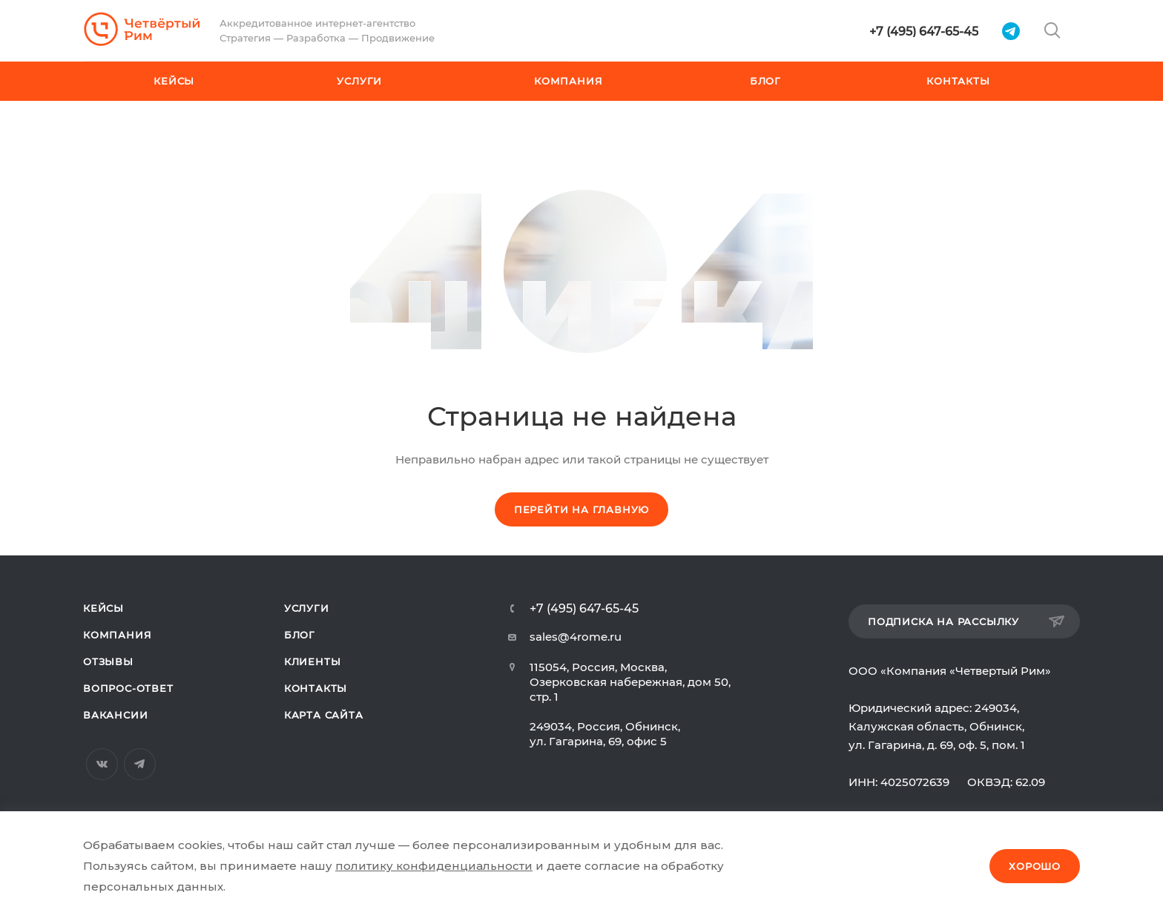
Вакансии (115, 715)
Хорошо (1035, 866)
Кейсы (103, 608)
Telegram (140, 764)
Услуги (306, 608)
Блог (299, 635)
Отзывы (108, 661)
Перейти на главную (581, 509)
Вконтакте (102, 764)
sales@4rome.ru (576, 637)
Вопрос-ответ (128, 688)
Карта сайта (323, 715)
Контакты (315, 688)
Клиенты (312, 661)
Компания (117, 635)
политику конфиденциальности (434, 866)
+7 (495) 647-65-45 (923, 31)
